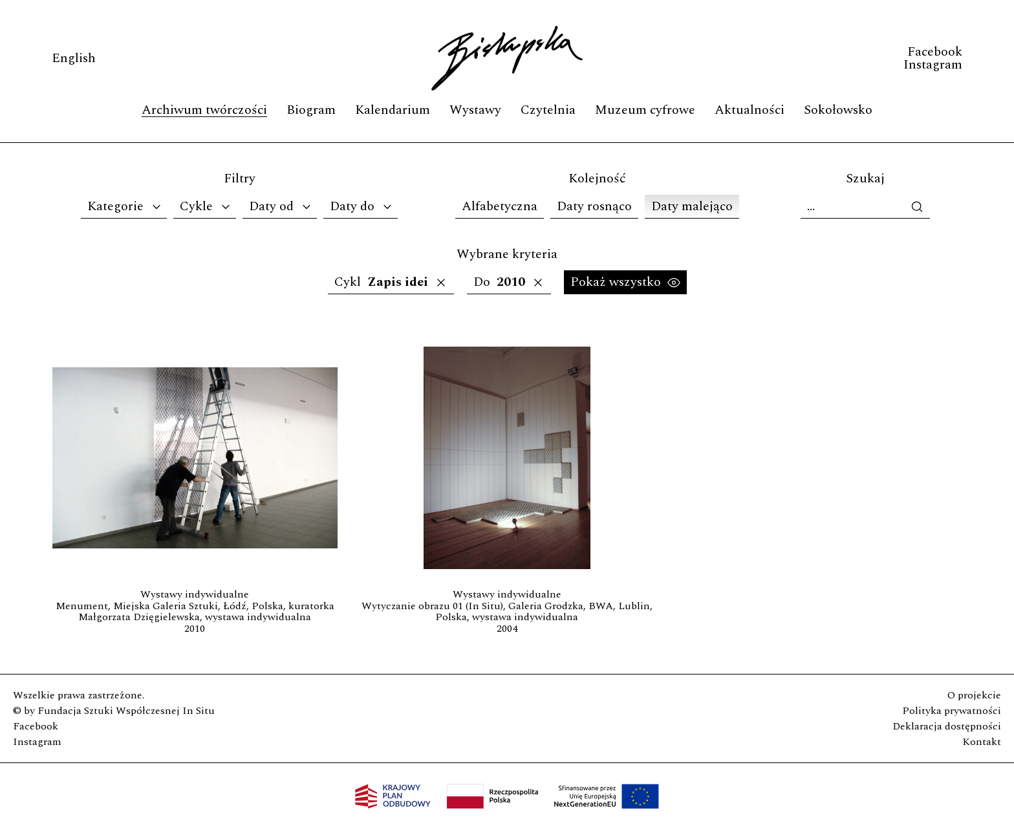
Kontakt (981, 742)
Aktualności (749, 109)
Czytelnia (548, 109)
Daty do (362, 206)
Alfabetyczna (499, 206)
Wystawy (475, 109)
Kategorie (125, 206)
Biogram (311, 109)
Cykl (391, 282)
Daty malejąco (692, 206)
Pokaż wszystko (625, 282)
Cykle (206, 206)
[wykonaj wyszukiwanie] (920, 207)
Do (509, 282)
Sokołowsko (838, 109)
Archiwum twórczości (204, 109)
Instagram (932, 64)
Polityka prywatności (951, 710)
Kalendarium (392, 109)
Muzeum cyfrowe (645, 109)
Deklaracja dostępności (946, 726)
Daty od (281, 206)
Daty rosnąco (594, 206)
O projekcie (974, 695)
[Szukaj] (865, 207)
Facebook (934, 51)
